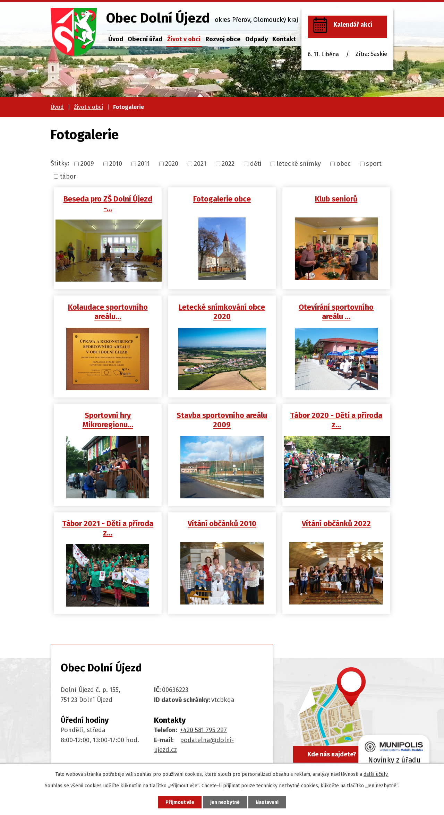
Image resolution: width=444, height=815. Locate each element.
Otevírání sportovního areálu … (336, 312)
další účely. (376, 774)
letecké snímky (298, 164)
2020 (171, 164)
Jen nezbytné (225, 802)
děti (255, 164)
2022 (228, 164)
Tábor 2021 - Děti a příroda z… (107, 528)
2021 (200, 164)
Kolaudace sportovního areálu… (108, 312)
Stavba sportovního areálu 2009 (222, 420)
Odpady (256, 39)
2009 (87, 164)
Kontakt (284, 39)
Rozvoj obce (222, 39)
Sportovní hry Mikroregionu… (108, 420)
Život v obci (183, 39)
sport (374, 164)
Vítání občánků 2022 (336, 523)
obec (343, 164)
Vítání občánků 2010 (222, 523)
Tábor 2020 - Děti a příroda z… (336, 420)
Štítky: (60, 163)
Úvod (115, 39)
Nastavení (267, 802)
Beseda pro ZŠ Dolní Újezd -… (107, 204)
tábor (68, 176)
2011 (144, 164)
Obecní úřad (145, 39)
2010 (115, 164)
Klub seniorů (336, 199)
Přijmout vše (179, 802)
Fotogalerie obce (222, 199)
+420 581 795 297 (203, 730)
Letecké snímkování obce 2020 (222, 312)
